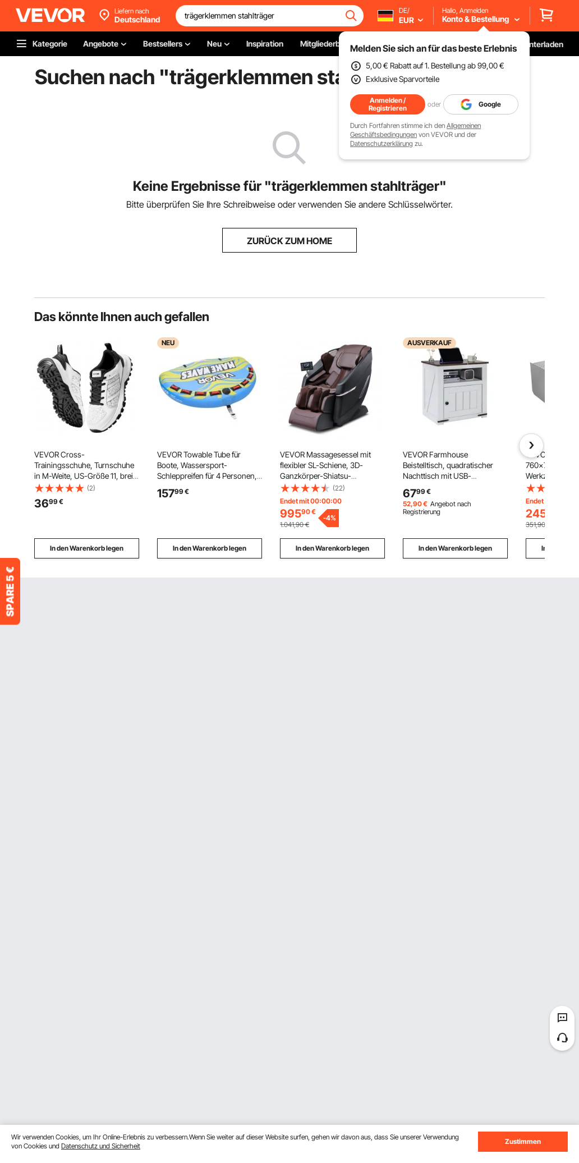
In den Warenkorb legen (86, 548)
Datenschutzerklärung (381, 143)
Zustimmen (523, 1141)
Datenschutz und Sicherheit (100, 1146)
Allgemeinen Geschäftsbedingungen (415, 130)
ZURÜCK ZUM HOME (289, 240)
